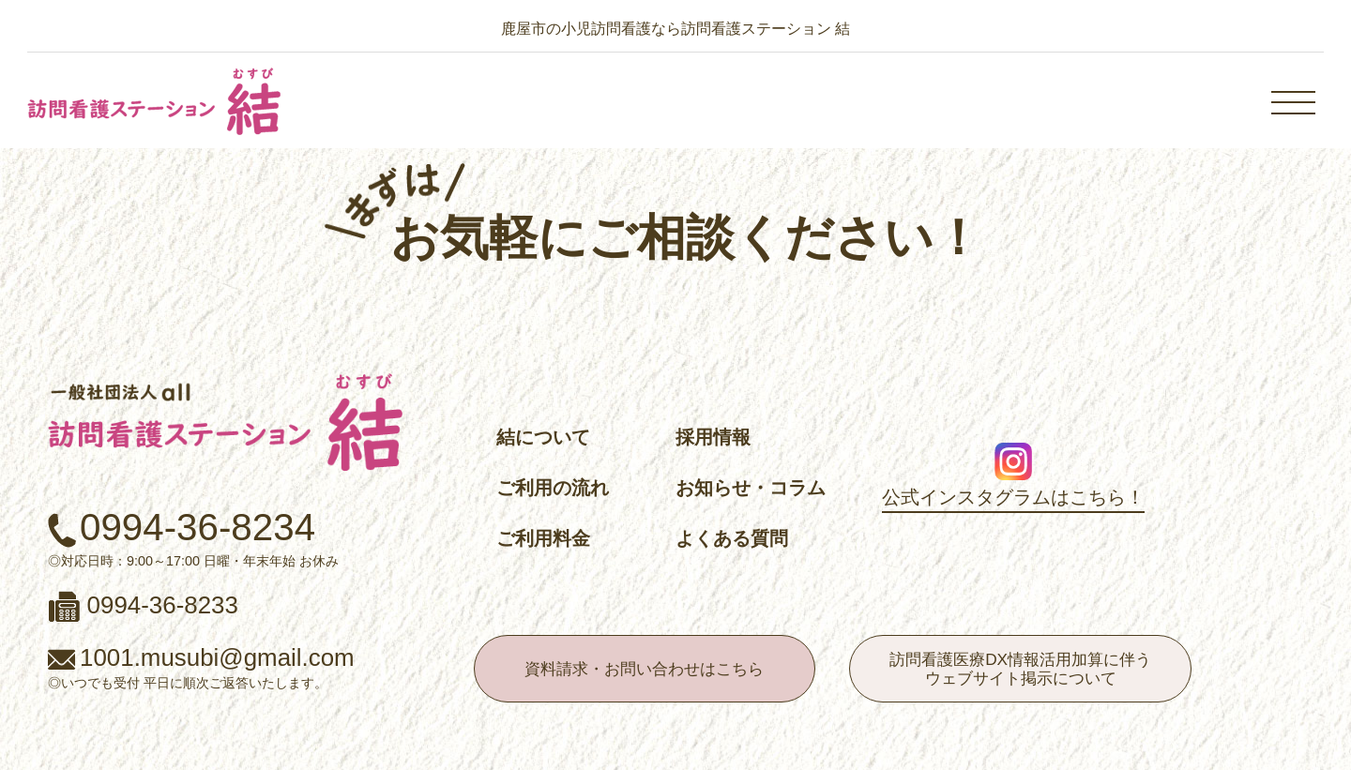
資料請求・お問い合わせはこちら (644, 668)
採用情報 (713, 437)
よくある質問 (732, 538)
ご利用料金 (543, 538)
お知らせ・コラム (751, 487)
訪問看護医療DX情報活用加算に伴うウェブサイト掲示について (1020, 668)
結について (543, 437)
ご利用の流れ (552, 487)
